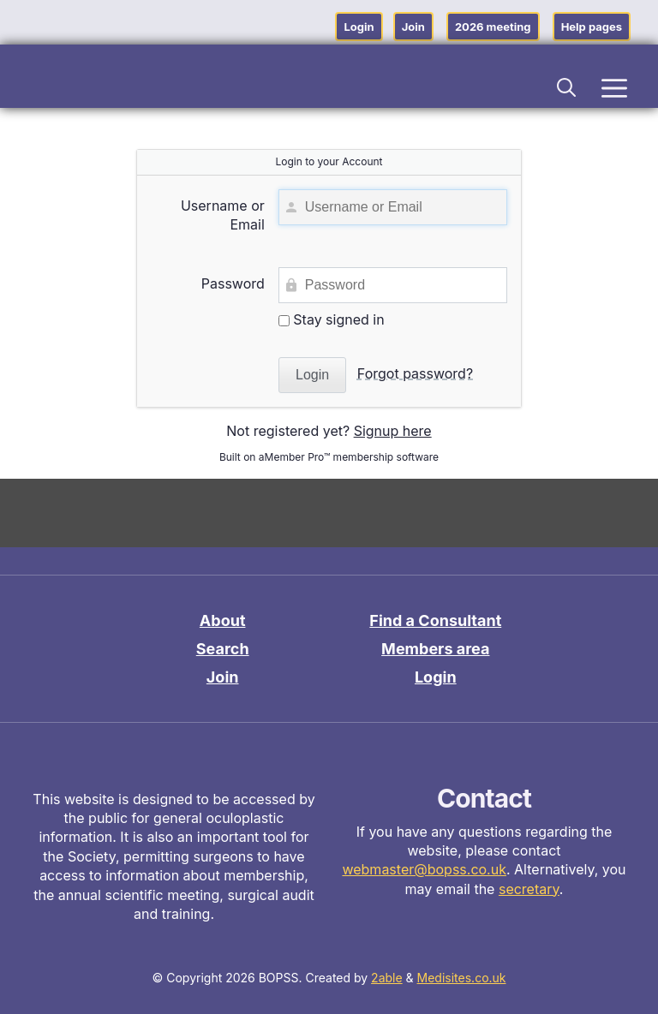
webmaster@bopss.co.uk (424, 869)
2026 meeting (493, 26)
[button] (567, 84)
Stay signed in (331, 319)
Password (233, 283)
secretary (529, 889)
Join (413, 26)
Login (359, 26)
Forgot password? (415, 373)
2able (387, 977)
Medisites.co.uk (461, 977)
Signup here (393, 430)
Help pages (591, 26)
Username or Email (223, 215)
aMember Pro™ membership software (349, 456)
